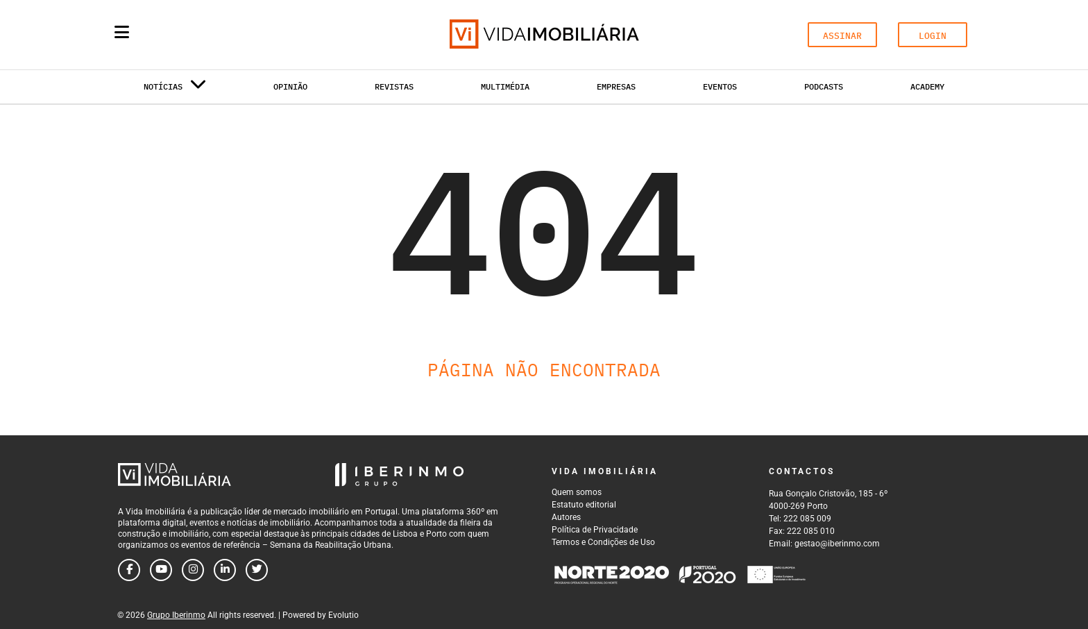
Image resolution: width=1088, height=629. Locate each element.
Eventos (720, 86)
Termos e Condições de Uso (603, 542)
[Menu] (121, 32)
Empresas (616, 86)
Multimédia (505, 86)
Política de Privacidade (595, 530)
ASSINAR (842, 36)
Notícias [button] (175, 89)
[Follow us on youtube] (161, 570)
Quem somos (577, 492)
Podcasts (823, 86)
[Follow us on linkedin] (225, 570)
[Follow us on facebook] (129, 570)
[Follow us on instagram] (193, 570)
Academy (927, 86)
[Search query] (202, 34)
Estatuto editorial (584, 505)
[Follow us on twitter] (257, 570)
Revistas (394, 86)
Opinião (290, 86)
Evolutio (343, 615)
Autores (566, 517)
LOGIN (932, 36)
